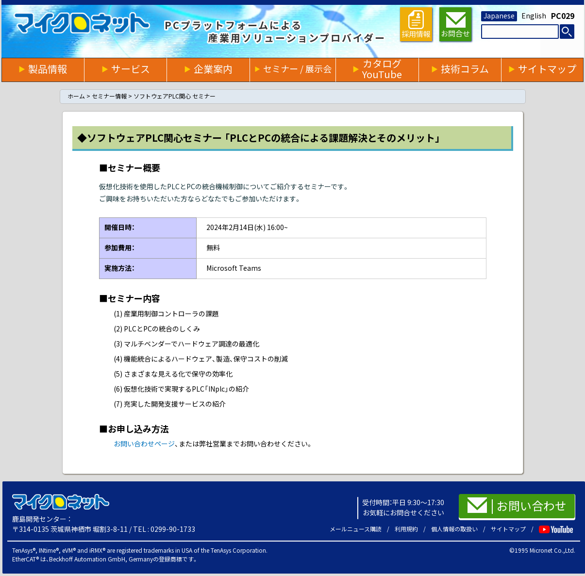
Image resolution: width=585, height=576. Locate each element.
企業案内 (213, 69)
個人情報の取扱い (454, 529)
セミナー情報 (109, 96)
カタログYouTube (382, 69)
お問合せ (455, 24)
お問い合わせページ (144, 444)
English (533, 16)
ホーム (76, 96)
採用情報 (416, 24)
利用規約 (406, 529)
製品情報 (47, 69)
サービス (130, 69)
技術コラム (465, 69)
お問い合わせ (517, 505)
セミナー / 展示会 (297, 69)
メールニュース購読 (356, 529)
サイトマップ (547, 69)
